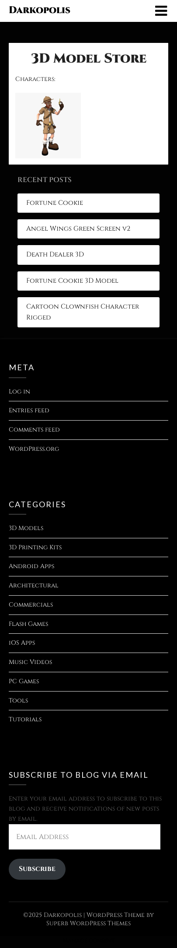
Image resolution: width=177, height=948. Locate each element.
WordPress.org (34, 449)
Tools (18, 700)
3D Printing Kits (35, 547)
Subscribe (37, 869)
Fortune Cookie (54, 202)
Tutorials (25, 719)
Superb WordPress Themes (88, 923)
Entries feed (29, 410)
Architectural (34, 585)
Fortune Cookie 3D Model (72, 280)
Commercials (31, 604)
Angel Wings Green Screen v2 (78, 228)
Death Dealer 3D (55, 254)
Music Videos (30, 662)
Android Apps (31, 566)
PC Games (24, 681)
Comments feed (34, 429)
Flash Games (28, 624)
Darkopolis (39, 10)
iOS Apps (22, 643)
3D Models (26, 528)
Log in (19, 391)
